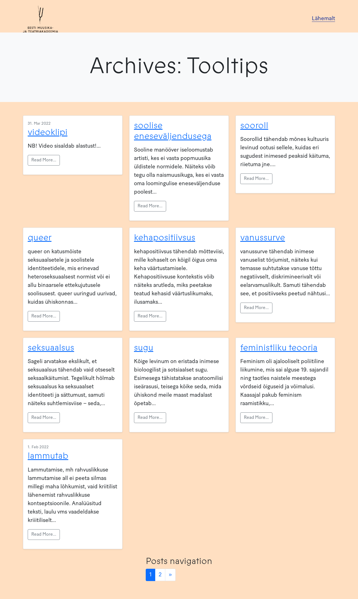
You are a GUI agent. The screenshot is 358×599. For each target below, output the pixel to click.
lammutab (48, 455)
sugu (143, 347)
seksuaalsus (51, 347)
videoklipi (47, 132)
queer (39, 237)
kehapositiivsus (164, 237)
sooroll (254, 125)
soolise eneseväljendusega (172, 131)
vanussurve (262, 237)
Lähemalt (323, 19)
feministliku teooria (278, 347)
